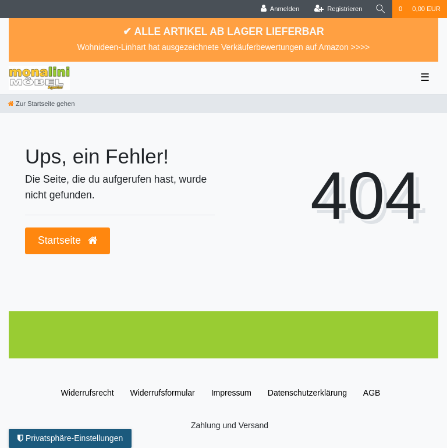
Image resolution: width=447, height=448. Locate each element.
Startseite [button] (67, 240)
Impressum (231, 392)
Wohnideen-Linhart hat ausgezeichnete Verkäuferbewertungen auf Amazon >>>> (223, 47)
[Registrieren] (337, 9)
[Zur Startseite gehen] (41, 103)
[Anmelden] (280, 9)
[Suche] (380, 9)
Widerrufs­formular (162, 392)
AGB (372, 392)
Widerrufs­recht (87, 392)
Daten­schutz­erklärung (307, 392)
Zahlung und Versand (229, 425)
